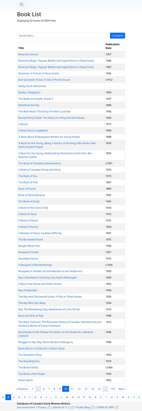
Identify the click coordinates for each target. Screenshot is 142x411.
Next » (122, 389)
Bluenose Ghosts (28, 54)
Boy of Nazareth (27, 290)
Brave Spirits (25, 380)
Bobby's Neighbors (29, 92)
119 (112, 389)
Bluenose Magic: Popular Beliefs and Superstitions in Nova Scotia (56, 60)
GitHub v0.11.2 (61, 407)
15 (99, 389)
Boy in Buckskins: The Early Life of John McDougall (47, 277)
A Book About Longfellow (33, 130)
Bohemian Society (28, 105)
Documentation (26, 407)
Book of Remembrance (31, 195)
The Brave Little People (31, 374)
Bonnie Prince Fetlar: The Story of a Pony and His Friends (51, 118)
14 (92, 389)
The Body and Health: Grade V (35, 98)
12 (79, 389)
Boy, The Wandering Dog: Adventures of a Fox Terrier (49, 309)
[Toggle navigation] (21, 4)
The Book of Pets (28, 182)
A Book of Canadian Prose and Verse (39, 169)
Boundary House (28, 258)
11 (72, 389)
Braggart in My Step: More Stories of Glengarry (45, 342)
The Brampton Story (30, 355)
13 (85, 389)
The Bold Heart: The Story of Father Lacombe (44, 111)
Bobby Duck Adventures (32, 86)
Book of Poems (27, 188)
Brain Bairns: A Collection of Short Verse (41, 348)
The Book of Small (28, 201)
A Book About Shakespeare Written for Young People (49, 137)
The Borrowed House (30, 239)
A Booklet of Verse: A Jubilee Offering (39, 233)
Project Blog (83, 407)
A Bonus (23, 124)
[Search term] (63, 36)
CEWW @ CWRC (106, 407)
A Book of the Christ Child (33, 207)
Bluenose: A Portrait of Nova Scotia (38, 73)
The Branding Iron (29, 361)
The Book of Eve (27, 176)
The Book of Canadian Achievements (39, 163)
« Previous (22, 389)
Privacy (42, 407)
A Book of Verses (28, 220)
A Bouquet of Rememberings (35, 265)
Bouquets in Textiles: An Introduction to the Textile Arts (50, 271)
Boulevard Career (28, 252)
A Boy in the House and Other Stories (40, 284)
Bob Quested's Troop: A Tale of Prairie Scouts (44, 79)
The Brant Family (28, 367)
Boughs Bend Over (29, 246)
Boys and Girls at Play (30, 315)
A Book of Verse (27, 214)
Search (117, 35)
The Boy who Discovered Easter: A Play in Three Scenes (50, 296)
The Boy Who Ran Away (32, 303)
